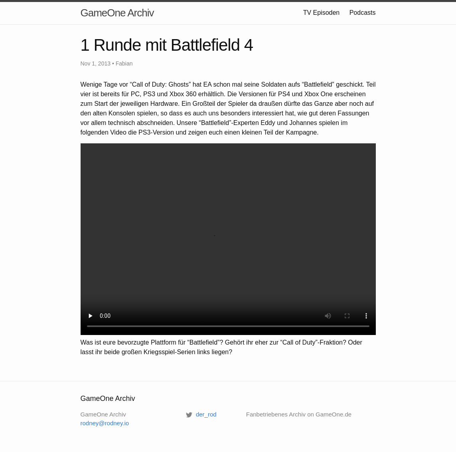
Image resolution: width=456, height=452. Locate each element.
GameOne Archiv (117, 13)
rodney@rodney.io (105, 423)
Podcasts (362, 12)
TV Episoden (321, 12)
